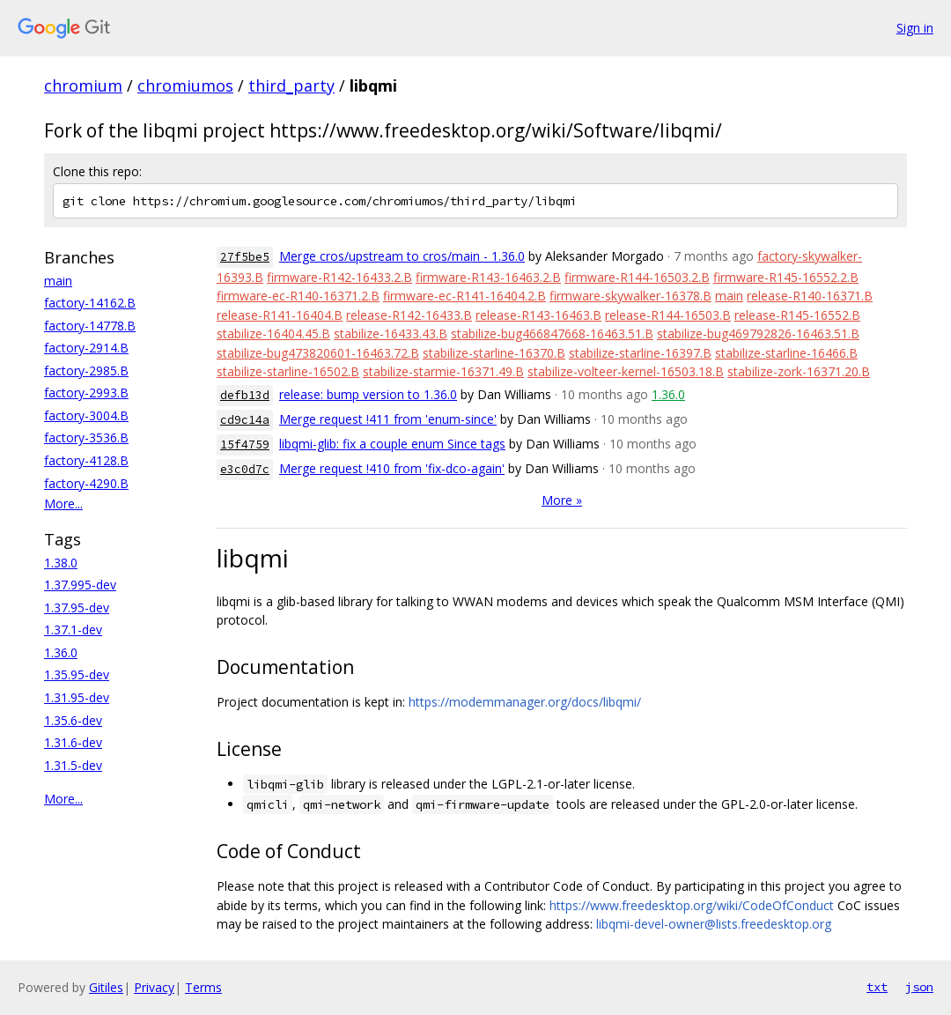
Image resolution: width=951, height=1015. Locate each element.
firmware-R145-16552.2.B (786, 277)
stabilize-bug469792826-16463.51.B (758, 333)
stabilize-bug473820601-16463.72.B (318, 353)
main (58, 280)
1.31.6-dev (73, 742)
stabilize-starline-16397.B (640, 353)
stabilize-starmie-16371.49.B (443, 371)
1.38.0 (60, 562)
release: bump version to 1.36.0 (368, 394)
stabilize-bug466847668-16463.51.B (552, 333)
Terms (203, 987)
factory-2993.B (86, 392)
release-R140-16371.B (810, 295)
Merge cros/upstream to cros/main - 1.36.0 (402, 256)
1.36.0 (60, 652)
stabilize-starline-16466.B (786, 353)
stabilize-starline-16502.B (288, 371)
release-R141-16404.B (280, 315)
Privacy (154, 987)
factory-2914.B (86, 347)
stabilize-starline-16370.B (494, 353)
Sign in (914, 27)
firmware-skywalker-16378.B (630, 295)
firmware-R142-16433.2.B (339, 277)
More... (63, 503)
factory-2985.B (86, 370)
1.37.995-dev (80, 584)
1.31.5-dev (73, 765)
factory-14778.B (90, 325)
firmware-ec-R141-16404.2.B (464, 295)
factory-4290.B (86, 483)
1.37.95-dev (76, 607)
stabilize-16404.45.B (273, 333)
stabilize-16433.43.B (390, 333)
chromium (83, 85)
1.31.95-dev (76, 697)
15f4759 (244, 444)
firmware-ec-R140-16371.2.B (298, 295)
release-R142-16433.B (409, 315)
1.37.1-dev (73, 629)
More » (562, 500)
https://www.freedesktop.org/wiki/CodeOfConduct (691, 905)
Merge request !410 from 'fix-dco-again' (392, 468)
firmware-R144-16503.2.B (637, 277)
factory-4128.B (86, 460)
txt (877, 987)
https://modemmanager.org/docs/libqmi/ (525, 701)
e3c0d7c (244, 469)
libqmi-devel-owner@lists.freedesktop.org (713, 923)
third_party (291, 85)
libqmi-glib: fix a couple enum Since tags (392, 443)
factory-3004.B (86, 415)
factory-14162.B (90, 302)
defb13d (244, 395)
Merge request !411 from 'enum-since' (388, 419)
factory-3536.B (86, 437)
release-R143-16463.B (538, 315)
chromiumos (185, 85)
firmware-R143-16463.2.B (488, 277)
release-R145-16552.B (797, 315)
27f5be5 (244, 256)
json (919, 987)
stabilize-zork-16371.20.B (798, 371)
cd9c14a (244, 419)
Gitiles (106, 987)
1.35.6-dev (73, 720)
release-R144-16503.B (668, 315)
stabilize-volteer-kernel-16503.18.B (625, 371)
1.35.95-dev (76, 674)
